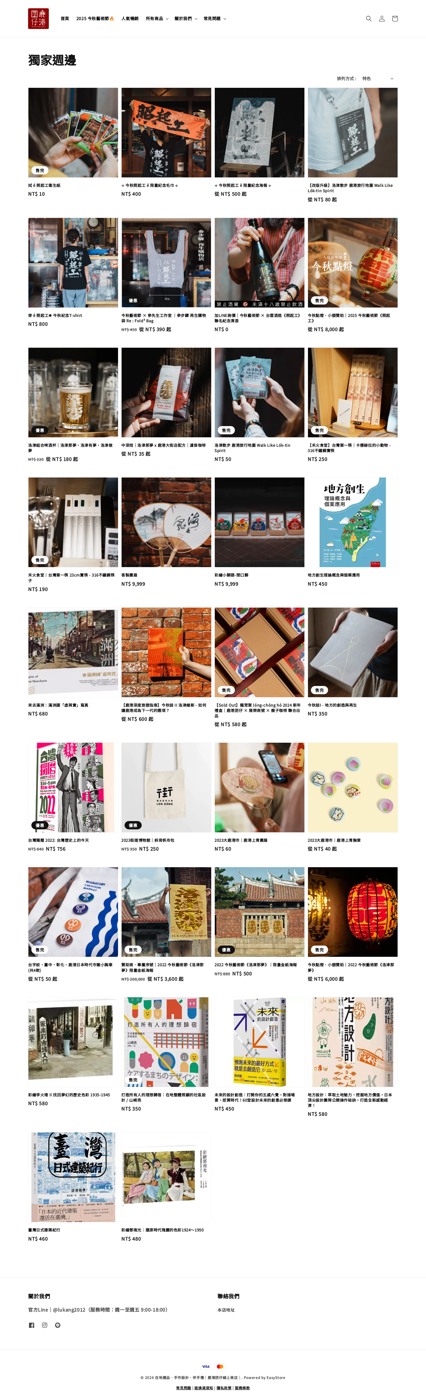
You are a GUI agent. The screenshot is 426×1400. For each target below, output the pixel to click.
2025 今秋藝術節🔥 (95, 18)
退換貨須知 (203, 1387)
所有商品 (154, 18)
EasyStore (276, 1377)
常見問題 (212, 18)
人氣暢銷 (129, 18)
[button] (368, 18)
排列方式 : (346, 78)
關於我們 (183, 18)
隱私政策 (224, 1387)
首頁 (65, 18)
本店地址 (226, 1310)
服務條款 (242, 1387)
